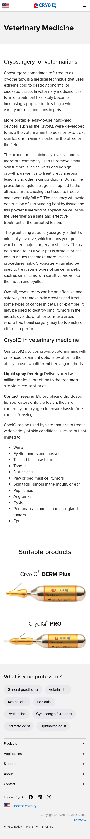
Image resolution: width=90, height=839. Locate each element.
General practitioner (23, 689)
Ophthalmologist (53, 726)
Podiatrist (44, 702)
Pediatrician (17, 714)
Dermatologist (19, 726)
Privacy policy (13, 826)
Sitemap (47, 826)
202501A (79, 820)
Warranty (32, 826)
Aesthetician (17, 702)
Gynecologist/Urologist (54, 714)
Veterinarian (58, 689)
